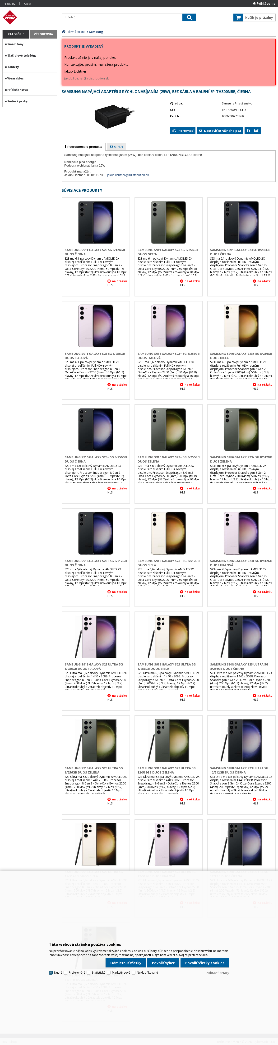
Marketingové (121, 973)
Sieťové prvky (17, 101)
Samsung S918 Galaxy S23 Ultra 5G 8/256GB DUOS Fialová (94, 666)
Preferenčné (77, 973)
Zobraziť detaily (217, 973)
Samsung (96, 32)
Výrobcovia (43, 34)
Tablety (13, 67)
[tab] (84, 147)
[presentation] (83, 146)
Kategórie (16, 34)
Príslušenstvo (17, 90)
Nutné (58, 973)
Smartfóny (15, 44)
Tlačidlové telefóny (22, 56)
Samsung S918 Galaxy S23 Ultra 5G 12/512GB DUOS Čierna (239, 770)
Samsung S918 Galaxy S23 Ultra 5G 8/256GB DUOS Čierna (239, 666)
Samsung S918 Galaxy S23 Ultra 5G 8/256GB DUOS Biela (167, 666)
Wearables (15, 78)
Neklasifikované (147, 973)
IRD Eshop (29, 17)
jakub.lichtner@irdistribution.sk (86, 78)
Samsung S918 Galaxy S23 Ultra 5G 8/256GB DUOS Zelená (94, 770)
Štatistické (98, 973)
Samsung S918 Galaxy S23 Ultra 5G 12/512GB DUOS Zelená (167, 770)
